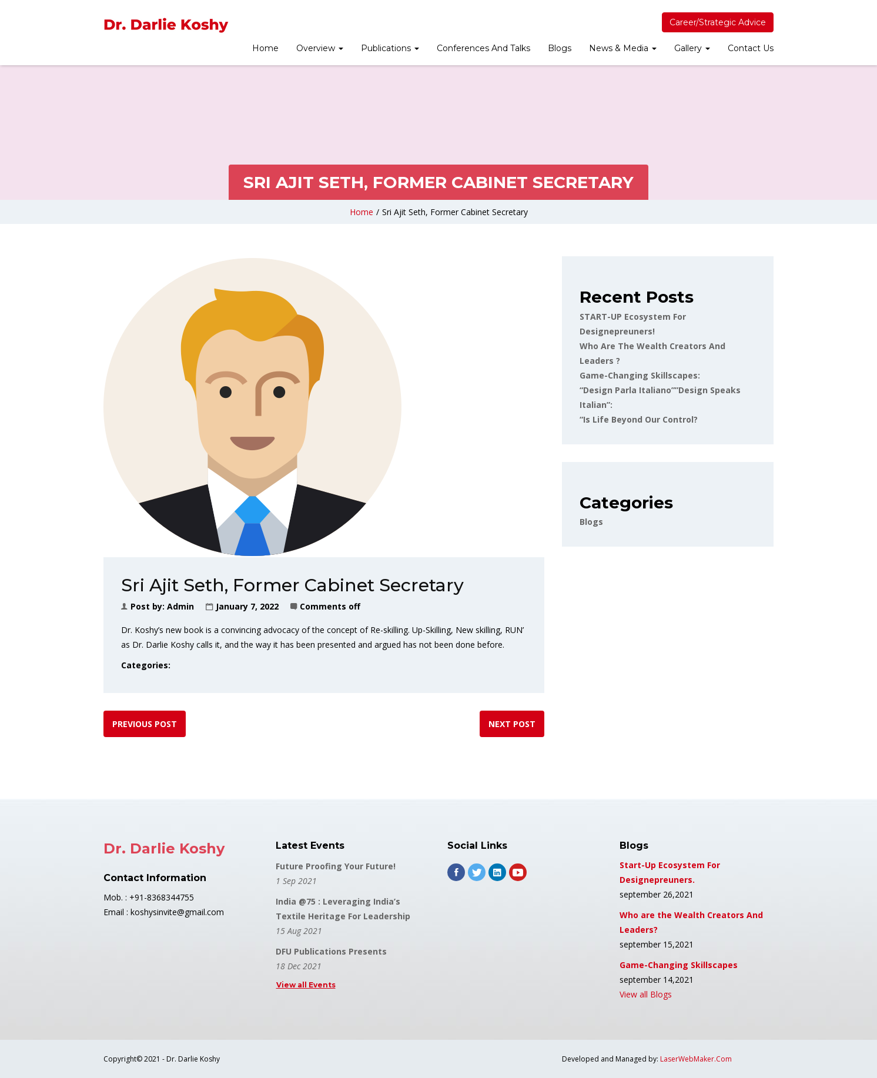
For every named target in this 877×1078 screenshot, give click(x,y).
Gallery (692, 48)
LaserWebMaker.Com (696, 1059)
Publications (390, 48)
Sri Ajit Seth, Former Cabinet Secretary (455, 211)
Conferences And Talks (483, 48)
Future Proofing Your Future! (336, 866)
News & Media (623, 48)
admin (180, 606)
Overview (319, 48)
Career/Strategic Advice (718, 22)
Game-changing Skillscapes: (640, 375)
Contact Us (751, 48)
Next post (511, 723)
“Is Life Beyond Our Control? (639, 419)
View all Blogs (646, 994)
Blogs (559, 48)
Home (265, 48)
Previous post (144, 723)
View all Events (306, 984)
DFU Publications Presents (331, 951)
